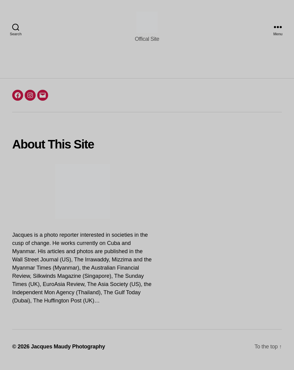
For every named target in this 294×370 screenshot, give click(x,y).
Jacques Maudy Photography (68, 353)
